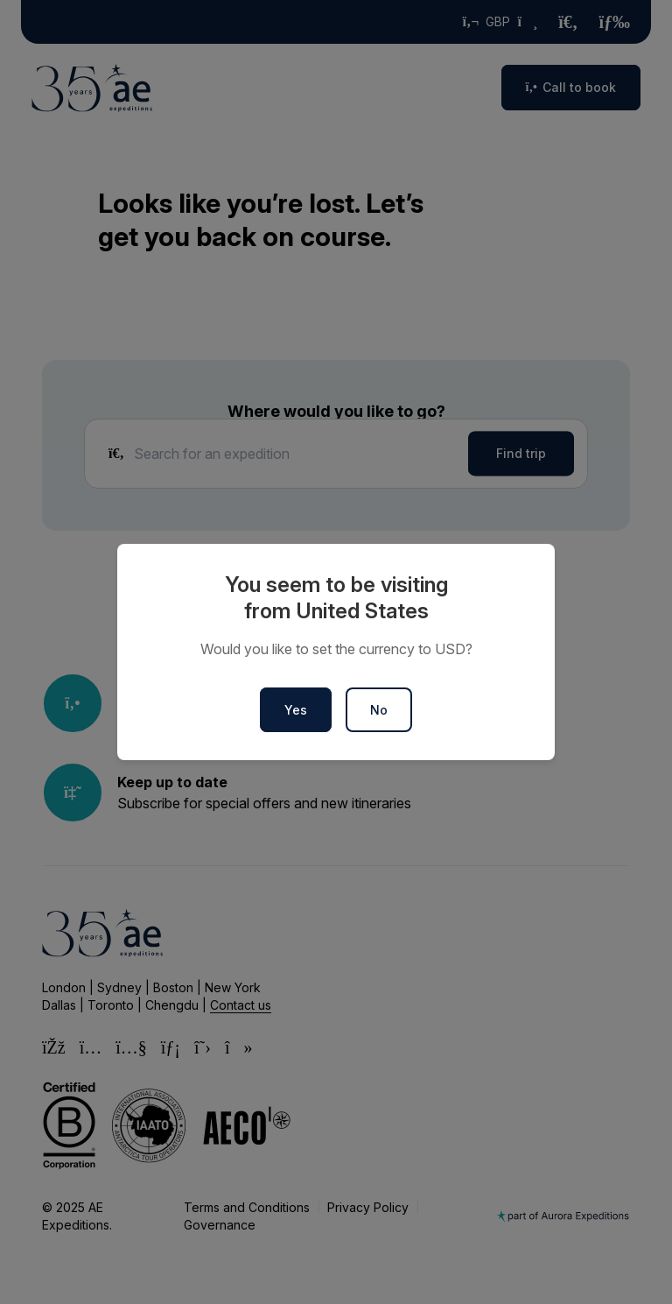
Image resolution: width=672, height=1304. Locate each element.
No (379, 709)
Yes (295, 709)
